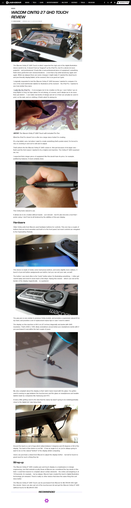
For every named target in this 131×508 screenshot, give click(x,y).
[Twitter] (108, 2)
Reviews (91, 2)
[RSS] (115, 2)
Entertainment (52, 2)
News (27, 2)
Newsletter (123, 2)
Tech (34, 2)
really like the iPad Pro (22, 90)
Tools (83, 2)
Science (74, 2)
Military (65, 2)
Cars (41, 2)
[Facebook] (104, 2)
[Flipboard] (111, 2)
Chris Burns (16, 21)
